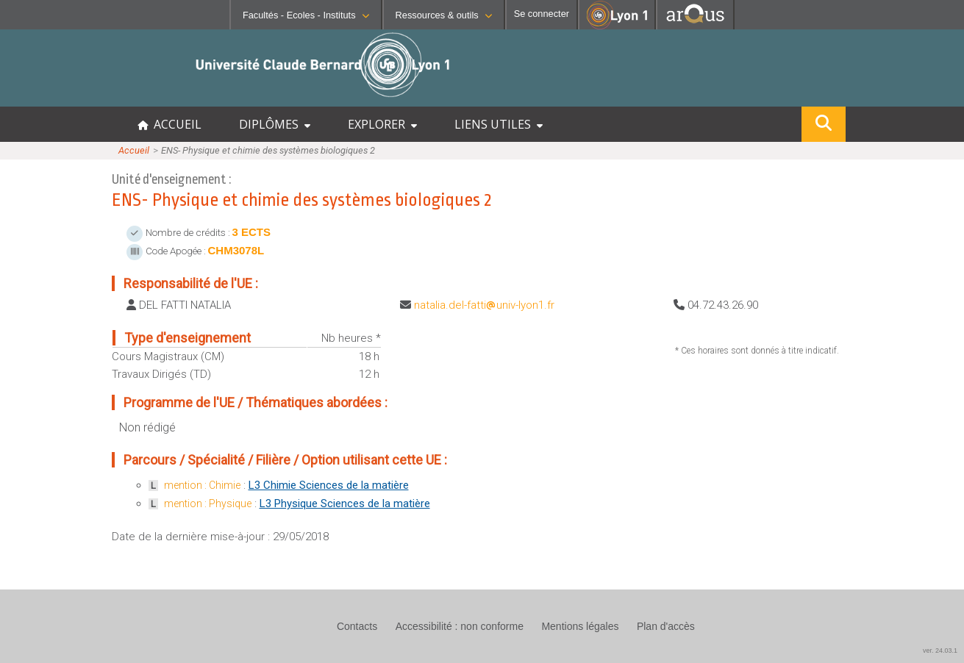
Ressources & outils (444, 15)
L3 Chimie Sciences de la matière (329, 485)
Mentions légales (579, 626)
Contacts (357, 626)
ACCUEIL (169, 124)
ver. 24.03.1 (940, 650)
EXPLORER (382, 124)
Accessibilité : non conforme (460, 626)
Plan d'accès (666, 626)
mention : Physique (207, 503)
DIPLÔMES (274, 124)
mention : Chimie (202, 485)
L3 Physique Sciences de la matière (345, 503)
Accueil (133, 150)
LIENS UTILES (498, 124)
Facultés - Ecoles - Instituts (306, 15)
